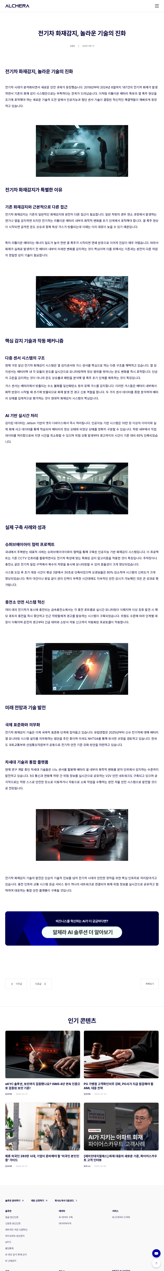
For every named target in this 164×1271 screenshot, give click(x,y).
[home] (17, 6)
